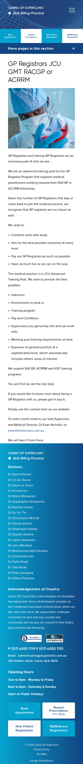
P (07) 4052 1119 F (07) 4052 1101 (35, 648)
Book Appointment (24, 710)
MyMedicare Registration (59, 728)
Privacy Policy (41, 749)
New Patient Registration (24, 728)
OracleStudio (45, 761)
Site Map (42, 754)
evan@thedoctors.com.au (26, 430)
